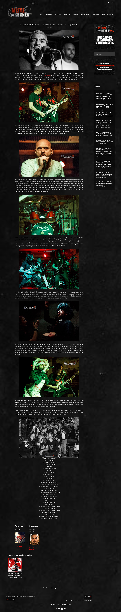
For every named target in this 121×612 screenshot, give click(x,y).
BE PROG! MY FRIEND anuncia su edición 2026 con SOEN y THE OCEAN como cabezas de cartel (104, 94)
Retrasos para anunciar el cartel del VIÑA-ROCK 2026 (104, 105)
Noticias (49, 14)
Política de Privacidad (64, 604)
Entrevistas (85, 14)
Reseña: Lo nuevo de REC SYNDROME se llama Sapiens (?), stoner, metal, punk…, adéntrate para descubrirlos (104, 150)
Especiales (95, 14)
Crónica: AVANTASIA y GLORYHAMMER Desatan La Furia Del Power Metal (104, 173)
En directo (57, 14)
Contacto (110, 14)
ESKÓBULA (47, 74)
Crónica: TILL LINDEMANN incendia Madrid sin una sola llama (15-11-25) (104, 182)
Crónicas (75, 14)
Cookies (53, 604)
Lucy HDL (18, 545)
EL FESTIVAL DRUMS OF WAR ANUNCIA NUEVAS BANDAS (103, 133)
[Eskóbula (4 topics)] (97, 85)
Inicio (41, 14)
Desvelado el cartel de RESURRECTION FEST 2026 (104, 140)
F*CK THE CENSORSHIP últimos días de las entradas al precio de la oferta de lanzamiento (103, 162)
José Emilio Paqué (33, 547)
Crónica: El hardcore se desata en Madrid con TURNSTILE (103, 113)
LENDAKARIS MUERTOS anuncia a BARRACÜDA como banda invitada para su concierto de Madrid (103, 123)
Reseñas (67, 14)
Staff (103, 14)
